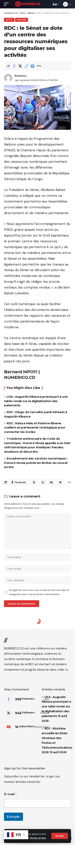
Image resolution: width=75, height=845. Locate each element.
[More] (39, 66)
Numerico (20, 75)
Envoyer (13, 816)
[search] (47, 4)
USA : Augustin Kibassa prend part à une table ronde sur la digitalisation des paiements (36, 401)
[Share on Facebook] (14, 66)
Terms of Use (38, 838)
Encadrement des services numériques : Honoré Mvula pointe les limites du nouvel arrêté (36, 462)
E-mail (10, 794)
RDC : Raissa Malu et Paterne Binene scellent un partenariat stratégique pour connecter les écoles (34, 427)
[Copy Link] (26, 66)
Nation (21, 19)
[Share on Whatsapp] (42, 482)
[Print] (32, 66)
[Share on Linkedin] (51, 482)
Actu (9, 19)
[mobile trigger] (7, 4)
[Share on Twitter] (20, 66)
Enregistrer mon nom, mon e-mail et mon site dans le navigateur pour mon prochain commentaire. (39, 592)
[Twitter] (26, 713)
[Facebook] (26, 699)
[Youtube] (26, 726)
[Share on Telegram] (60, 482)
